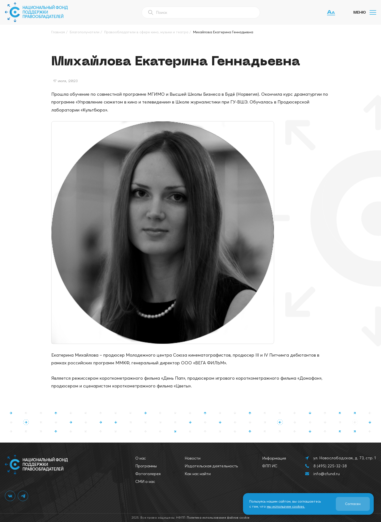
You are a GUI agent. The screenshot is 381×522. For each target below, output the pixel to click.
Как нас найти (198, 473)
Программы (146, 465)
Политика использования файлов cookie (218, 517)
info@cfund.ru (326, 473)
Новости (192, 458)
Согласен (353, 504)
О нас (140, 458)
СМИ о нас (145, 481)
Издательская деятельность (211, 465)
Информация (274, 458)
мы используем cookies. (286, 506)
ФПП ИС (269, 465)
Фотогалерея (148, 473)
